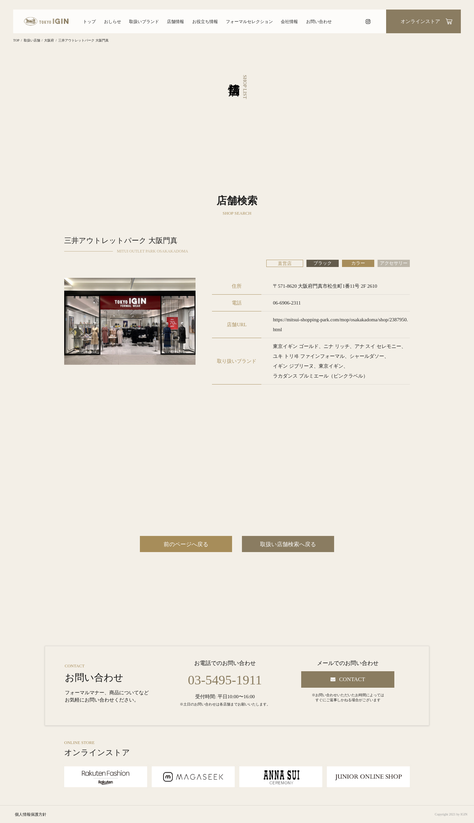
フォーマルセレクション (249, 21)
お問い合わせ (319, 21)
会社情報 (289, 21)
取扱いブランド (144, 21)
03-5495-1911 (225, 680)
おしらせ (112, 21)
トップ (89, 21)
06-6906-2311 (287, 302)
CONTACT (352, 679)
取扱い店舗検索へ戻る (288, 544)
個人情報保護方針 (30, 814)
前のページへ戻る (186, 544)
